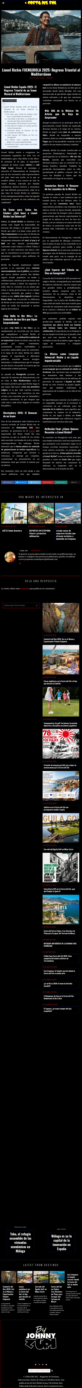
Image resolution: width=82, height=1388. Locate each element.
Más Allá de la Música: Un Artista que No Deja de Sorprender (22, 127)
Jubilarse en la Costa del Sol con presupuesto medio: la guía (56, 817)
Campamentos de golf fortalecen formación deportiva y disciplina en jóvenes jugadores (58, 726)
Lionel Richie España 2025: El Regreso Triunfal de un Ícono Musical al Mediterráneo (20, 109)
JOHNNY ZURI (24, 551)
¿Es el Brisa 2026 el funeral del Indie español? (58, 1007)
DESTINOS (50, 78)
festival (31, 431)
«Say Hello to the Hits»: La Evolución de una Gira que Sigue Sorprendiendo (22, 120)
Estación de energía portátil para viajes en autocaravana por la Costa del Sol (58, 772)
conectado (24, 588)
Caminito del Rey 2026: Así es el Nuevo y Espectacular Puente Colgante (59, 638)
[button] (35, 602)
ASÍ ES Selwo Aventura (12, 530)
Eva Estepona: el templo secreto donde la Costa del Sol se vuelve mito (58, 993)
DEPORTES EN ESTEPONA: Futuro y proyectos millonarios (40, 533)
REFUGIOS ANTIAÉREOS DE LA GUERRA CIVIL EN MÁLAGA (58, 963)
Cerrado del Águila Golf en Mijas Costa (56, 860)
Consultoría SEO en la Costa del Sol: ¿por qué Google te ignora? (58, 903)
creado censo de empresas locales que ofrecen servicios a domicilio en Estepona (66, 534)
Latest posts (35, 551)
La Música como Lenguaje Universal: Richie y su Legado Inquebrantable (22, 141)
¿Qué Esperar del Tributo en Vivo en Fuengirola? (22, 136)
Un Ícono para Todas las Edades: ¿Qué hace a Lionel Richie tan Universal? (22, 115)
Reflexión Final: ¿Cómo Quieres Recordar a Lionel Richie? (22, 145)
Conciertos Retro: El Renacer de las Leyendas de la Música (22, 132)
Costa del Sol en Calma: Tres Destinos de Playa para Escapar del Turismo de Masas (59, 948)
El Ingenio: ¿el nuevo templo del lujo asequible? (58, 1035)
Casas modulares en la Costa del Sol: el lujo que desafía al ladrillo (58, 681)
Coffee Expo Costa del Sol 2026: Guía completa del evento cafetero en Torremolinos (58, 978)
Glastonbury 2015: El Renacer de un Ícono (21, 123)
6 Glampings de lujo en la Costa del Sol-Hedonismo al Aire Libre (57, 1021)
